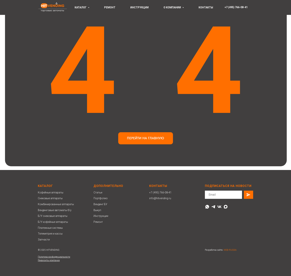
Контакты (158, 186)
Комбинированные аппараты (56, 204)
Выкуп (97, 210)
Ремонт (98, 221)
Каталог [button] (81, 7)
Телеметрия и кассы (50, 233)
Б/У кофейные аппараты (53, 221)
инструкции (139, 7)
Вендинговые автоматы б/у (54, 210)
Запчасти (44, 239)
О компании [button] (173, 7)
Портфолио (101, 198)
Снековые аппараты (50, 198)
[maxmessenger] (225, 206)
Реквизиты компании (49, 260)
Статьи (98, 192)
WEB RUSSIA (230, 250)
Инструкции (101, 215)
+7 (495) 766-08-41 (160, 192)
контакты (206, 7)
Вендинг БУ (100, 204)
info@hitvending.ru (160, 198)
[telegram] (213, 206)
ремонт (109, 7)
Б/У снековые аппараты (52, 215)
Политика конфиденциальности (54, 257)
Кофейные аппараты (50, 192)
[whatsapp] (207, 206)
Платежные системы (50, 227)
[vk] (219, 206)
